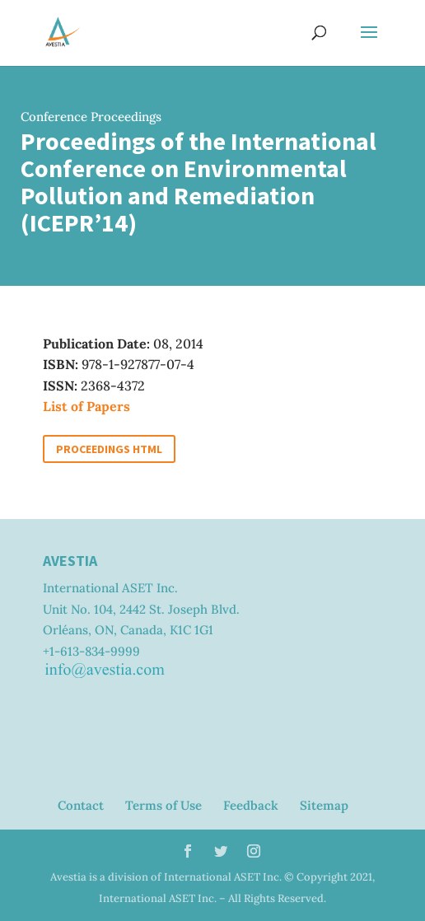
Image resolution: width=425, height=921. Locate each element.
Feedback (250, 805)
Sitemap (324, 805)
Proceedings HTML (109, 449)
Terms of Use (163, 805)
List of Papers (86, 406)
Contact (81, 805)
